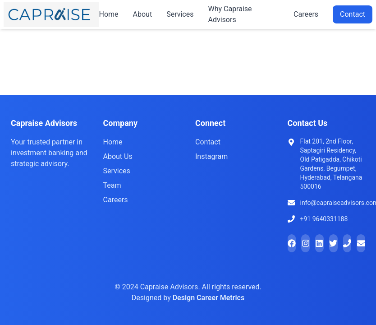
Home (108, 14)
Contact (352, 14)
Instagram (211, 156)
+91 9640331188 (324, 219)
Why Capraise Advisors (230, 14)
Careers (305, 14)
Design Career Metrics (209, 297)
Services (179, 14)
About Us (118, 156)
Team (112, 185)
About (142, 14)
